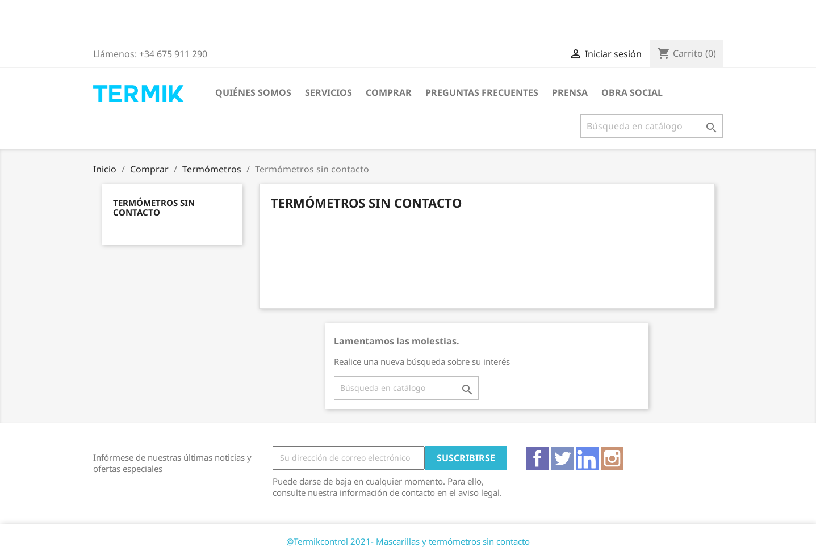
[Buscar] (651, 126)
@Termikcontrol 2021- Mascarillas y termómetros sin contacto (408, 541)
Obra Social (632, 92)
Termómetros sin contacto (154, 207)
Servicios (328, 92)
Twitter (562, 458)
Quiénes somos (253, 92)
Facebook (537, 458)
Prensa (570, 92)
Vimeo (587, 458)
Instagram (612, 458)
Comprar (389, 92)
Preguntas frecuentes (481, 92)
